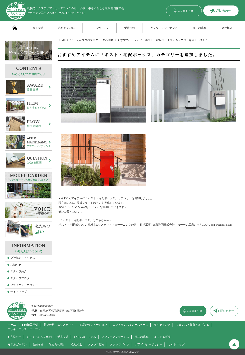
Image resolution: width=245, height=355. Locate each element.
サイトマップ (18, 291)
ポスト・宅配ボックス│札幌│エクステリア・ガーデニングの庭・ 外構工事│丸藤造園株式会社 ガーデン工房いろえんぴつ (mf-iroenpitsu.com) (146, 224)
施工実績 (37, 27)
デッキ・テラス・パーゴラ (24, 329)
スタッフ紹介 (18, 271)
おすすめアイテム (85, 336)
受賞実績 (129, 27)
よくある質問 (162, 336)
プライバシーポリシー (24, 284)
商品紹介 (107, 40)
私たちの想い (66, 27)
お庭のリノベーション (93, 324)
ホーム (12, 324)
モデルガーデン (99, 27)
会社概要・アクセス (22, 257)
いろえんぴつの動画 (39, 336)
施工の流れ (199, 27)
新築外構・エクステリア (59, 324)
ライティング (162, 324)
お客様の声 (14, 336)
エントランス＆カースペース (130, 324)
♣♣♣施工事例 (30, 324)
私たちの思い (57, 344)
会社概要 (226, 27)
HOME (62, 40)
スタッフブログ (20, 278)
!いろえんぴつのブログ (84, 40)
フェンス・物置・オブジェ (192, 324)
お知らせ (15, 264)
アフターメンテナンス (164, 27)
